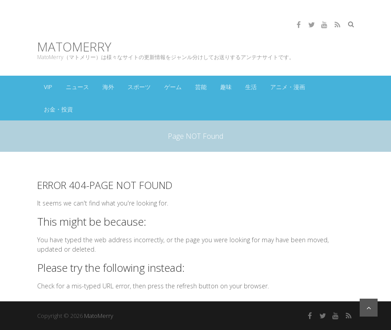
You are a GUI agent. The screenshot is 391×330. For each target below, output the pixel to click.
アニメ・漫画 (287, 87)
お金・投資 (58, 109)
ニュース (77, 87)
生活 (251, 87)
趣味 (226, 87)
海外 (108, 87)
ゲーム (173, 87)
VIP (48, 87)
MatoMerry (74, 47)
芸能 (201, 87)
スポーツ (139, 87)
